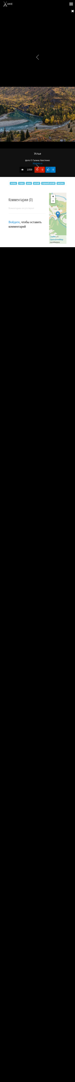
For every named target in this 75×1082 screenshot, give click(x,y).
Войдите (14, 222)
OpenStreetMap (56, 239)
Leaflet (53, 237)
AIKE (8, 4)
